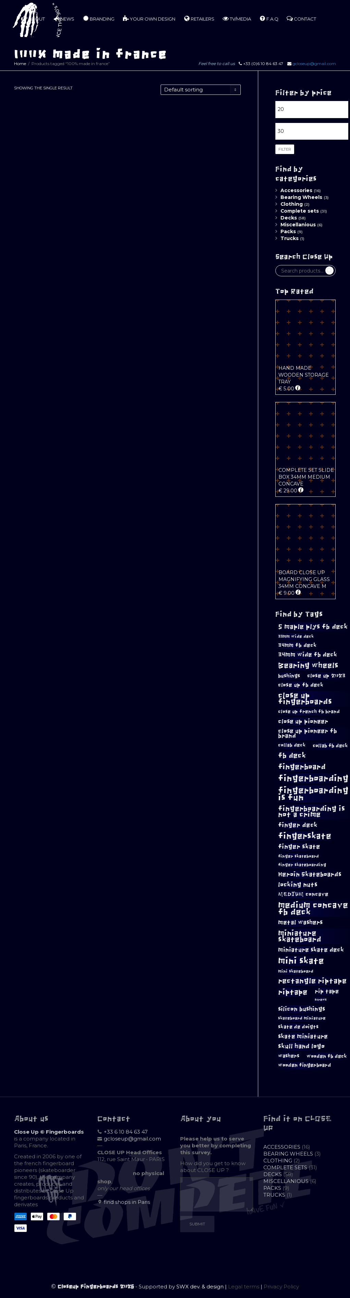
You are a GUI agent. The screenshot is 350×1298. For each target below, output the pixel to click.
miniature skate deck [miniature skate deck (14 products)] (311, 949)
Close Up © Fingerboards (49, 1132)
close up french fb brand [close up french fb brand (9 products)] (309, 711)
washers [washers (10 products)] (288, 1056)
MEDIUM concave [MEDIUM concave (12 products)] (303, 894)
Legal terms (243, 1286)
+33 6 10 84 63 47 (126, 1132)
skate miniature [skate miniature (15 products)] (303, 1036)
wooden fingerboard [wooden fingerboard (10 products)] (304, 1065)
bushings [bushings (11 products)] (289, 676)
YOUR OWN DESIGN (149, 18)
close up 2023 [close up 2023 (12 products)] (326, 676)
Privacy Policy (281, 1286)
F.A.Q (268, 18)
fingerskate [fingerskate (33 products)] (304, 836)
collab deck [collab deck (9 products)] (291, 745)
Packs (288, 231)
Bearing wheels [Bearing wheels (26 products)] (308, 665)
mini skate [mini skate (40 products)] (301, 961)
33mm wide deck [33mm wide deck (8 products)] (296, 636)
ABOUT (33, 18)
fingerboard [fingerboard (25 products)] (302, 767)
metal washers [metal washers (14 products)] (300, 922)
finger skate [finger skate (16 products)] (299, 846)
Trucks (289, 238)
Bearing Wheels (301, 197)
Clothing (291, 204)
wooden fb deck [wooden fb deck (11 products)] (327, 1056)
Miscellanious (298, 225)
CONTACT (301, 18)
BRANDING (98, 18)
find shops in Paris (127, 1202)
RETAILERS (199, 18)
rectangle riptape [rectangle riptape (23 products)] (312, 981)
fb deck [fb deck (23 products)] (292, 755)
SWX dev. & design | (202, 1286)
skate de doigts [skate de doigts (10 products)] (298, 1027)
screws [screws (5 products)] (321, 999)
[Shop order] (201, 90)
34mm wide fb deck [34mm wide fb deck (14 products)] (307, 654)
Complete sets (299, 211)
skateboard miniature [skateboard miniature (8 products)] (302, 1018)
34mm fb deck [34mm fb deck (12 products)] (297, 645)
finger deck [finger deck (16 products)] (297, 825)
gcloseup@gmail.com (314, 63)
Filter (284, 149)
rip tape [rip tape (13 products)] (327, 991)
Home (20, 63)
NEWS (63, 18)
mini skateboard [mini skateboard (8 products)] (295, 971)
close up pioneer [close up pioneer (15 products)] (303, 721)
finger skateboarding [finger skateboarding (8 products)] (302, 864)
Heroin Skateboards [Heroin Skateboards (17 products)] (309, 874)
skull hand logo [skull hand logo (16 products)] (301, 1046)
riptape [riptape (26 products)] (293, 992)
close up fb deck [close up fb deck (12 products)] (300, 685)
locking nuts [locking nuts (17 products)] (297, 884)
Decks (288, 218)
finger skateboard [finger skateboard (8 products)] (298, 856)
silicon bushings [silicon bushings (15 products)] (301, 1009)
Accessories (296, 190)
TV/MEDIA (237, 18)
